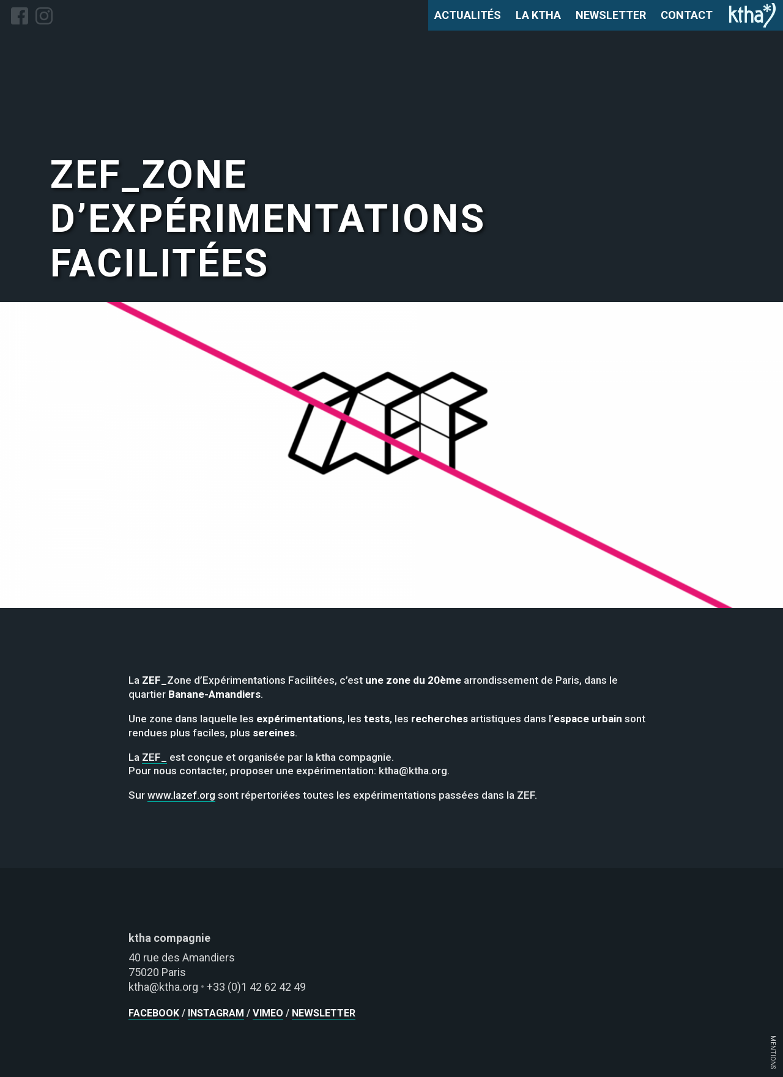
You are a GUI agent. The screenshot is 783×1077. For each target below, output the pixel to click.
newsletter (611, 15)
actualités (467, 15)
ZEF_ (154, 757)
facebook (153, 1013)
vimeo (268, 1013)
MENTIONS (773, 1052)
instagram (216, 1013)
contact (687, 15)
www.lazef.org (181, 795)
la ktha (538, 15)
